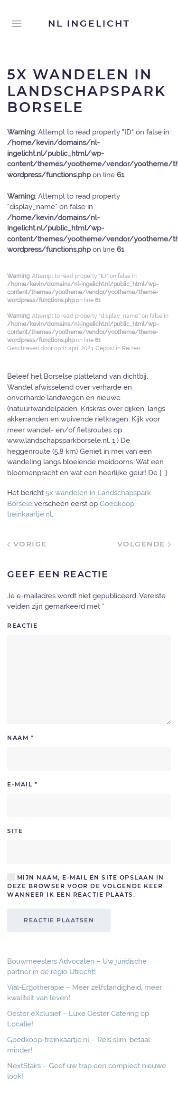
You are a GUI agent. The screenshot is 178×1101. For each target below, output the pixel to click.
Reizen (131, 348)
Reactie (22, 625)
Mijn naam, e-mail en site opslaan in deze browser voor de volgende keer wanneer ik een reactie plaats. (85, 885)
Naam (20, 737)
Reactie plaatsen (59, 920)
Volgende (144, 543)
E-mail (22, 784)
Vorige (27, 543)
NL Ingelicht (89, 23)
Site (15, 830)
